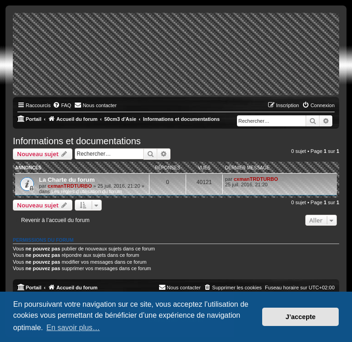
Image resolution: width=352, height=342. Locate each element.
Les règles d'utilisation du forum (86, 191)
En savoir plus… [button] (73, 327)
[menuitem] (62, 105)
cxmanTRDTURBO (70, 186)
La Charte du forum (67, 179)
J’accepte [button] (301, 316)
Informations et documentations (77, 141)
